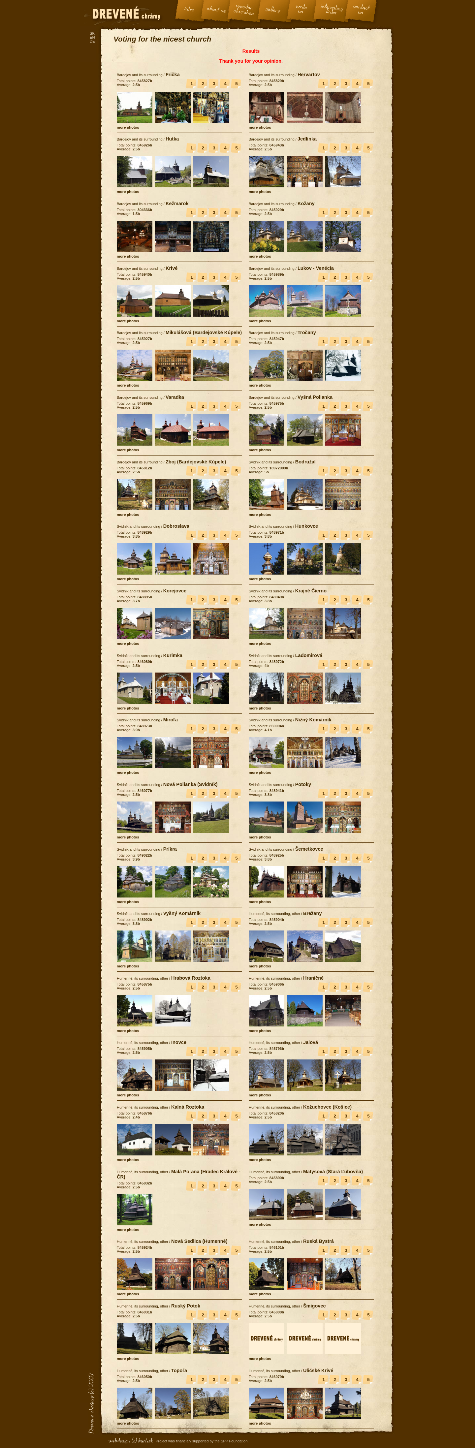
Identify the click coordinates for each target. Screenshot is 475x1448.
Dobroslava (176, 526)
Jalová (310, 1042)
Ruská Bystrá (318, 1241)
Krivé (171, 268)
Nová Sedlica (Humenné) (199, 1241)
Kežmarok (177, 203)
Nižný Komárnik (313, 719)
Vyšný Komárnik (182, 913)
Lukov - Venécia (316, 268)
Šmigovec (314, 1305)
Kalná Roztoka (187, 1107)
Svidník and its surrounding (270, 462)
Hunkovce (306, 526)
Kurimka (172, 655)
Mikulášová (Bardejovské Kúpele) (204, 332)
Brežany (312, 913)
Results (251, 51)
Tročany (307, 332)
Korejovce (174, 590)
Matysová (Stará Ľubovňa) (333, 1171)
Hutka (172, 139)
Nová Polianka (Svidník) (190, 784)
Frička (173, 74)
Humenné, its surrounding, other (274, 914)
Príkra (170, 849)
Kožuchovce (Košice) (327, 1107)
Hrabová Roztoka (190, 978)
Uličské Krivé (318, 1370)
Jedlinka (307, 139)
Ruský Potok (185, 1305)
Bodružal (305, 461)
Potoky (303, 784)
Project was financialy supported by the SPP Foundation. (202, 1441)
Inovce (178, 1042)
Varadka (175, 397)
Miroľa (170, 719)
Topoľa (179, 1370)
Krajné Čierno (311, 590)
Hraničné (313, 978)
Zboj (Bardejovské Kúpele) (196, 461)
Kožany (306, 203)
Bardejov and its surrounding (140, 75)
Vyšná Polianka (315, 397)
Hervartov (309, 74)
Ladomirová (308, 655)
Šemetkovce (309, 849)
